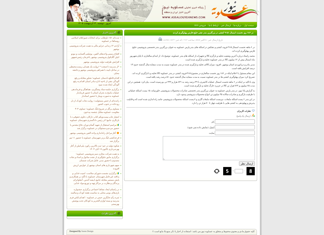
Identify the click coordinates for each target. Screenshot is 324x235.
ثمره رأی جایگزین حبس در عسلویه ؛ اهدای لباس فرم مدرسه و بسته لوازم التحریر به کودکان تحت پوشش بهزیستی (94, 200)
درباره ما (237, 25)
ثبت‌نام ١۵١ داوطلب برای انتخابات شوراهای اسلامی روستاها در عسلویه (95, 39)
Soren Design (87, 231)
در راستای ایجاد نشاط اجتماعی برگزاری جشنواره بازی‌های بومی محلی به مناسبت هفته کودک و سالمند (95, 191)
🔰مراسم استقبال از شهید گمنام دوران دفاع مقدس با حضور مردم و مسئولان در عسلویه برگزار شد (94, 126)
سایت (211, 133)
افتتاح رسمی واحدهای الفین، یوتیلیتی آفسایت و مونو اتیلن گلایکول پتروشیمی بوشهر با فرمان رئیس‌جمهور (95, 55)
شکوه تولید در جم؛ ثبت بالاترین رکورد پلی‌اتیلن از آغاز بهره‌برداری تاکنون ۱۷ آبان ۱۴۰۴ (94, 147)
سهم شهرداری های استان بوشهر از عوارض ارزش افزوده (96, 167)
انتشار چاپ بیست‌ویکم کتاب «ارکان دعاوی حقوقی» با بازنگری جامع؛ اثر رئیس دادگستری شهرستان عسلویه (94, 118)
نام (213, 122)
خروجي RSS (200, 25)
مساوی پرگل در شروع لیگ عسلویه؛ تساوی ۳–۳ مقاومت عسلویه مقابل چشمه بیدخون (97, 110)
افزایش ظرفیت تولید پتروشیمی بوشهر (101, 62)
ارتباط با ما (213, 25)
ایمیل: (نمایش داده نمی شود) (201, 127)
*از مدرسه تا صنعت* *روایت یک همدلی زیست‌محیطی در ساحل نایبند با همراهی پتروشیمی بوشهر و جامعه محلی (94, 70)
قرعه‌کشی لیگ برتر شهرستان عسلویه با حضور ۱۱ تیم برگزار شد (94, 139)
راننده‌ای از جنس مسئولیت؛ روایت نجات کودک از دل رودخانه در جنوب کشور (95, 102)
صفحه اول (249, 25)
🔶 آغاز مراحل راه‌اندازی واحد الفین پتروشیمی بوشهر (94, 133)
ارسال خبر (226, 25)
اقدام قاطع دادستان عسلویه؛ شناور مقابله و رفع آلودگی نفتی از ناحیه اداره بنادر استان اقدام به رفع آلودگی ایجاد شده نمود (96, 81)
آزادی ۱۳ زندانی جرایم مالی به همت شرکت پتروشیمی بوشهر (94, 47)
